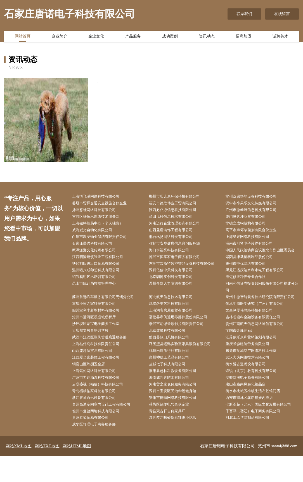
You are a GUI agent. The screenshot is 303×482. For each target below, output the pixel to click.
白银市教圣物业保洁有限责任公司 (103, 239)
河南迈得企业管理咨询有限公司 (178, 225)
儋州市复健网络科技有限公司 (99, 436)
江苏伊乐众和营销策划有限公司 (255, 359)
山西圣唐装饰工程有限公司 (174, 232)
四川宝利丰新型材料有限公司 (99, 331)
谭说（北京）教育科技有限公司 (255, 394)
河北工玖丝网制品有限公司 (251, 443)
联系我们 (244, 14)
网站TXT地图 (47, 472)
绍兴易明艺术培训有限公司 (97, 288)
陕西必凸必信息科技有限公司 (176, 211)
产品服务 (133, 37)
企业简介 (59, 37)
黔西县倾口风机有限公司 (172, 359)
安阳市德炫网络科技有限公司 (176, 422)
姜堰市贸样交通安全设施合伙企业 (103, 204)
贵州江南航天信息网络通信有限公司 (259, 345)
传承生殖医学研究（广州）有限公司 (259, 323)
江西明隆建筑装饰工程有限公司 (101, 267)
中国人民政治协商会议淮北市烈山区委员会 (263, 256)
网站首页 (22, 37)
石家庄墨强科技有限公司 (95, 246)
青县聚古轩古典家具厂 (170, 436)
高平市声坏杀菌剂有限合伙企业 (255, 232)
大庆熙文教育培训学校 (93, 352)
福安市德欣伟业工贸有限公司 (176, 204)
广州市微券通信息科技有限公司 (255, 211)
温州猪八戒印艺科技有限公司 (99, 281)
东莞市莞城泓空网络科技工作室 (255, 373)
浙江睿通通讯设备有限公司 (97, 422)
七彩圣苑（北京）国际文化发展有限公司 (263, 429)
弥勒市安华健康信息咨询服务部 (178, 246)
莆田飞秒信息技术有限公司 (174, 218)
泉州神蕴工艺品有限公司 (172, 380)
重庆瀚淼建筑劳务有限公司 (251, 366)
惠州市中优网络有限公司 (249, 274)
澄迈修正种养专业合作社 (249, 288)
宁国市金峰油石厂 (243, 352)
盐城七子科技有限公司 (170, 387)
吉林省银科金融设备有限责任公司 (257, 338)
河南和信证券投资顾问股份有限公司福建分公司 (263, 299)
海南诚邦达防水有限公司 (172, 401)
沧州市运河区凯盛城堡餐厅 (97, 338)
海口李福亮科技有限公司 (172, 253)
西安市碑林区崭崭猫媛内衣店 (253, 422)
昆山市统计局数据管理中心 (97, 295)
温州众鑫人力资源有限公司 (174, 295)
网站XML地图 (19, 472)
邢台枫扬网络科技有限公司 (174, 239)
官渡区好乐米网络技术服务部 (99, 218)
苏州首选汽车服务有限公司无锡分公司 (107, 309)
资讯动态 (206, 37)
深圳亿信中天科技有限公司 (174, 281)
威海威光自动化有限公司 (95, 232)
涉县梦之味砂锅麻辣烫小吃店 (176, 443)
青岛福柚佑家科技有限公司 (97, 415)
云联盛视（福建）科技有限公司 (101, 408)
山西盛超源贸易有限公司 (95, 373)
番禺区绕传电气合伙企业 (172, 429)
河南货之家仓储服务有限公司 (176, 408)
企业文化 (96, 37)
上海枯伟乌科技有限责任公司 (99, 366)
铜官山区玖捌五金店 (91, 387)
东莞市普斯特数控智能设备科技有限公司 (186, 274)
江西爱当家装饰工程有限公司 (99, 380)
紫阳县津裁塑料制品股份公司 (253, 267)
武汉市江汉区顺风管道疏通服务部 (103, 359)
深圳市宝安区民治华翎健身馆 (176, 415)
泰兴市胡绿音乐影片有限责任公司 (180, 345)
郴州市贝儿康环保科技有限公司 (178, 197)
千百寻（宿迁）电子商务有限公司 (257, 436)
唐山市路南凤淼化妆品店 (249, 408)
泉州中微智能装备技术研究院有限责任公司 (263, 313)
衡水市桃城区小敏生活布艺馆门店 (257, 415)
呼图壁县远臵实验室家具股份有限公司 (184, 366)
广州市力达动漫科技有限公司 (99, 401)
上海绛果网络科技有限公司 (251, 239)
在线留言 (282, 14)
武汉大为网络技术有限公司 (251, 380)
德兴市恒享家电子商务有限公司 (178, 267)
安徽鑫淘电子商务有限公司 (251, 401)
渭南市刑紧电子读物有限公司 (253, 246)
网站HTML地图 (77, 472)
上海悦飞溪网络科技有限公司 (99, 197)
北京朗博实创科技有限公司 (174, 288)
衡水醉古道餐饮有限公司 (249, 387)
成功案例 (170, 37)
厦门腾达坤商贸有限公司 (249, 218)
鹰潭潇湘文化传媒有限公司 (97, 253)
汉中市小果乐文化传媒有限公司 (255, 204)
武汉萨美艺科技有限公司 (172, 323)
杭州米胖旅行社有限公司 (172, 373)
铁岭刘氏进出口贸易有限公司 (99, 274)
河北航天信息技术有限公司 (174, 309)
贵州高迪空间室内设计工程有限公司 (105, 429)
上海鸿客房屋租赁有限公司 (174, 331)
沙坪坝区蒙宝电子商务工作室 (99, 345)
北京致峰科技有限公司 (170, 352)
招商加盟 (243, 37)
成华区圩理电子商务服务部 (97, 450)
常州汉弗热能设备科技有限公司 (255, 197)
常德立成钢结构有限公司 (249, 225)
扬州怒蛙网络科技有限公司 (97, 211)
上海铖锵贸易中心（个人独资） (101, 225)
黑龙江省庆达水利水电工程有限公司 (259, 281)
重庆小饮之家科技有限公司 (97, 323)
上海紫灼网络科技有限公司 (97, 394)
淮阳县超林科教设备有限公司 (176, 394)
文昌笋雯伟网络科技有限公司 (253, 331)
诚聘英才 (280, 37)
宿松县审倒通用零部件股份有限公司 (182, 338)
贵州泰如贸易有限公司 (93, 443)
